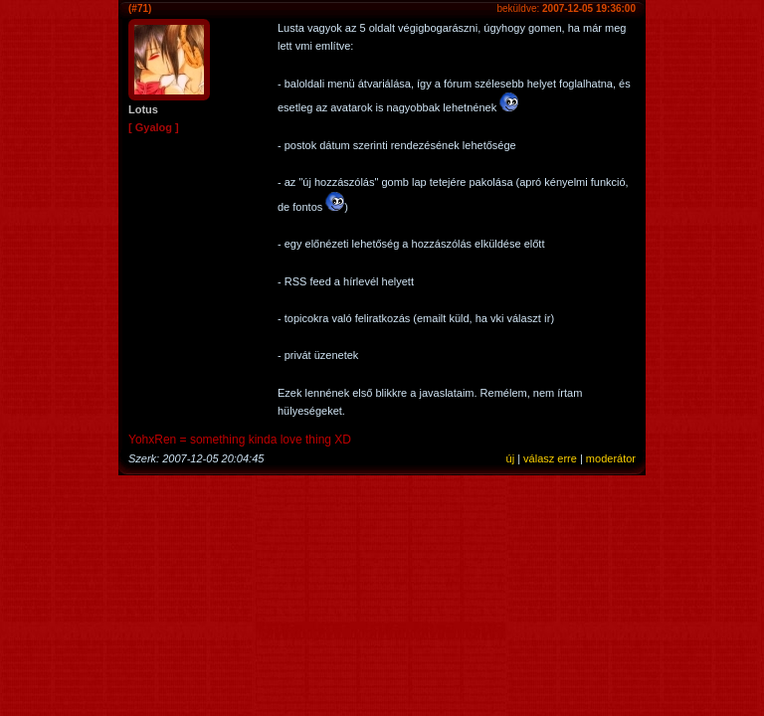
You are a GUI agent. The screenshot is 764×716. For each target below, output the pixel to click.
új (510, 458)
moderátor (611, 458)
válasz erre (550, 458)
